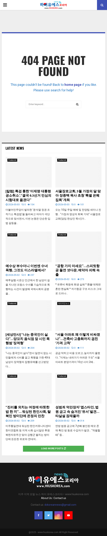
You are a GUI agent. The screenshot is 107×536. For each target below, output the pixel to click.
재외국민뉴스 (63, 303)
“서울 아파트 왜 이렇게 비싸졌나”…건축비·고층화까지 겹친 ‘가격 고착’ (77, 339)
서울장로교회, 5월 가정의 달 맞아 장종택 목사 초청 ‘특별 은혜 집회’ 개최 (78, 196)
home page (72, 85)
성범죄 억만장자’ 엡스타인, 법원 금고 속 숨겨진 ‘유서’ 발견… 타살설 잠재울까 (77, 412)
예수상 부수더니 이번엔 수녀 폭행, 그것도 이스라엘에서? (27, 268)
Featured (12, 160)
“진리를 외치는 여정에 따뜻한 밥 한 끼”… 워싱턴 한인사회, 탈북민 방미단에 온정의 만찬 (28, 412)
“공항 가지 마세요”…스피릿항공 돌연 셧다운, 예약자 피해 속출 (77, 270)
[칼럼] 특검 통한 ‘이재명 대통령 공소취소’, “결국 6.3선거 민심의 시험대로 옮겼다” (28, 196)
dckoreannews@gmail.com (60, 504)
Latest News (15, 148)
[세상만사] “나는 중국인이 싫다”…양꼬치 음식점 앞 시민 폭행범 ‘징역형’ (28, 339)
